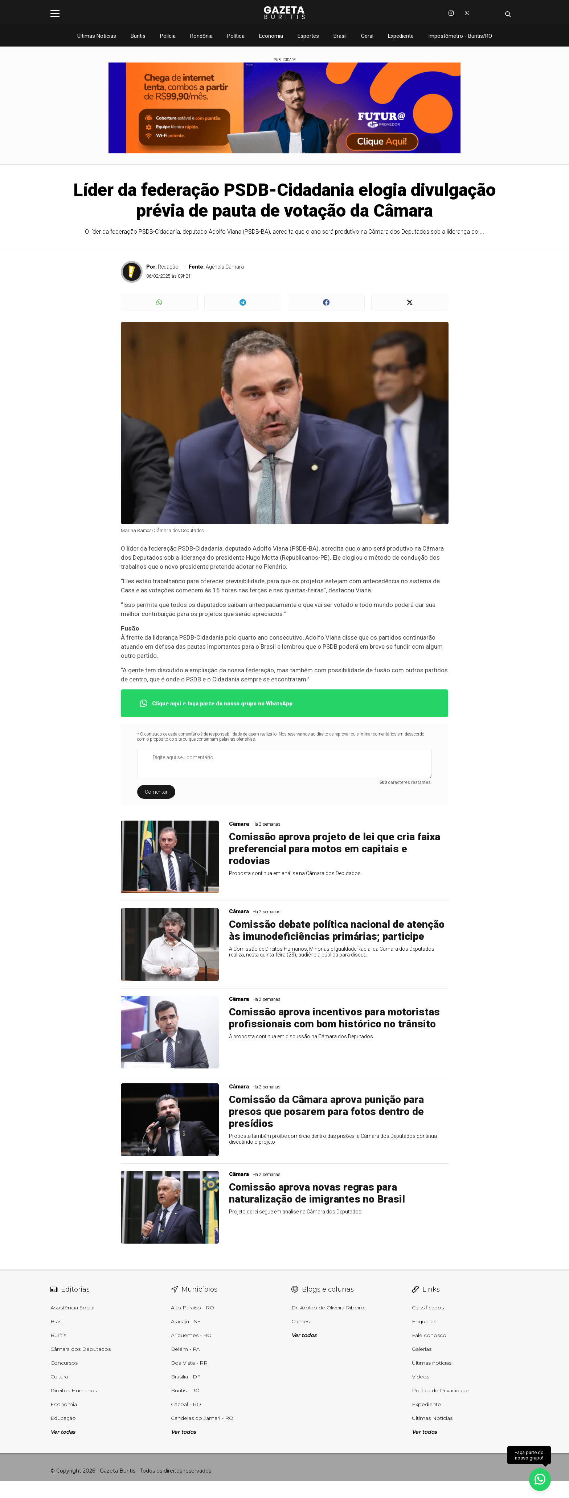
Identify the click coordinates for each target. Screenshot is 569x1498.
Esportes (308, 36)
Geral (367, 36)
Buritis (138, 36)
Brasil (340, 36)
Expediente (401, 36)
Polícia (168, 36)
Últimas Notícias (96, 36)
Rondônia (201, 36)
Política (236, 36)
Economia (271, 36)
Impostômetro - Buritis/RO (460, 36)
